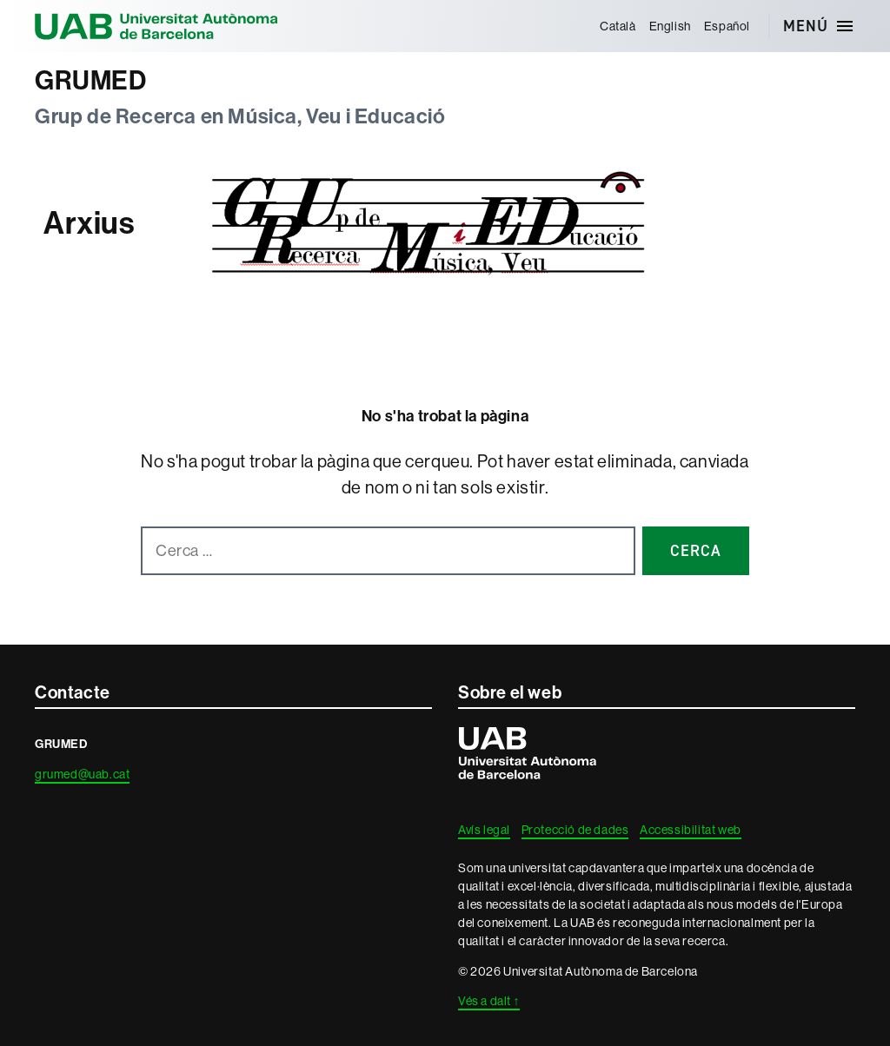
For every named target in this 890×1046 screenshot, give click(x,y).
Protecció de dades (575, 829)
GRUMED (91, 80)
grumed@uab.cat (82, 774)
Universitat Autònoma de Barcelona (156, 26)
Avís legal (484, 829)
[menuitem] (617, 26)
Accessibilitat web (690, 829)
